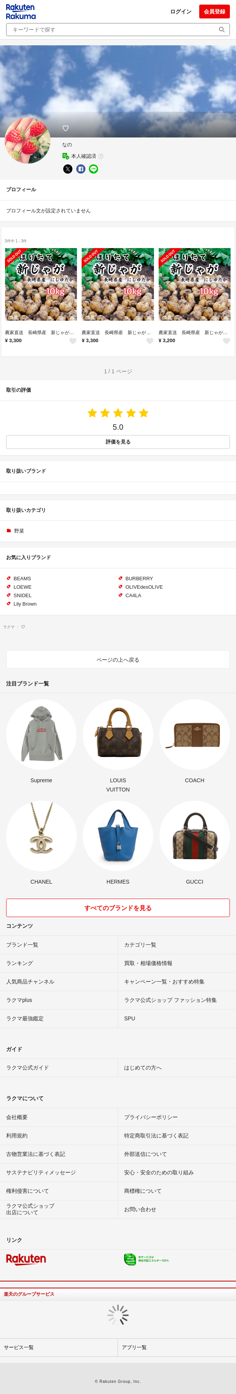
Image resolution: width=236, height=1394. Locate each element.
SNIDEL (23, 595)
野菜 (19, 531)
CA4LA (133, 595)
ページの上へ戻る (118, 660)
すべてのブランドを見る (118, 908)
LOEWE (23, 587)
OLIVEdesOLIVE (144, 587)
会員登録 (214, 11)
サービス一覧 (19, 1347)
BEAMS (22, 578)
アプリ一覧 (134, 1347)
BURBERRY (139, 578)
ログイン (181, 11)
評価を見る (118, 442)
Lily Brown (25, 604)
